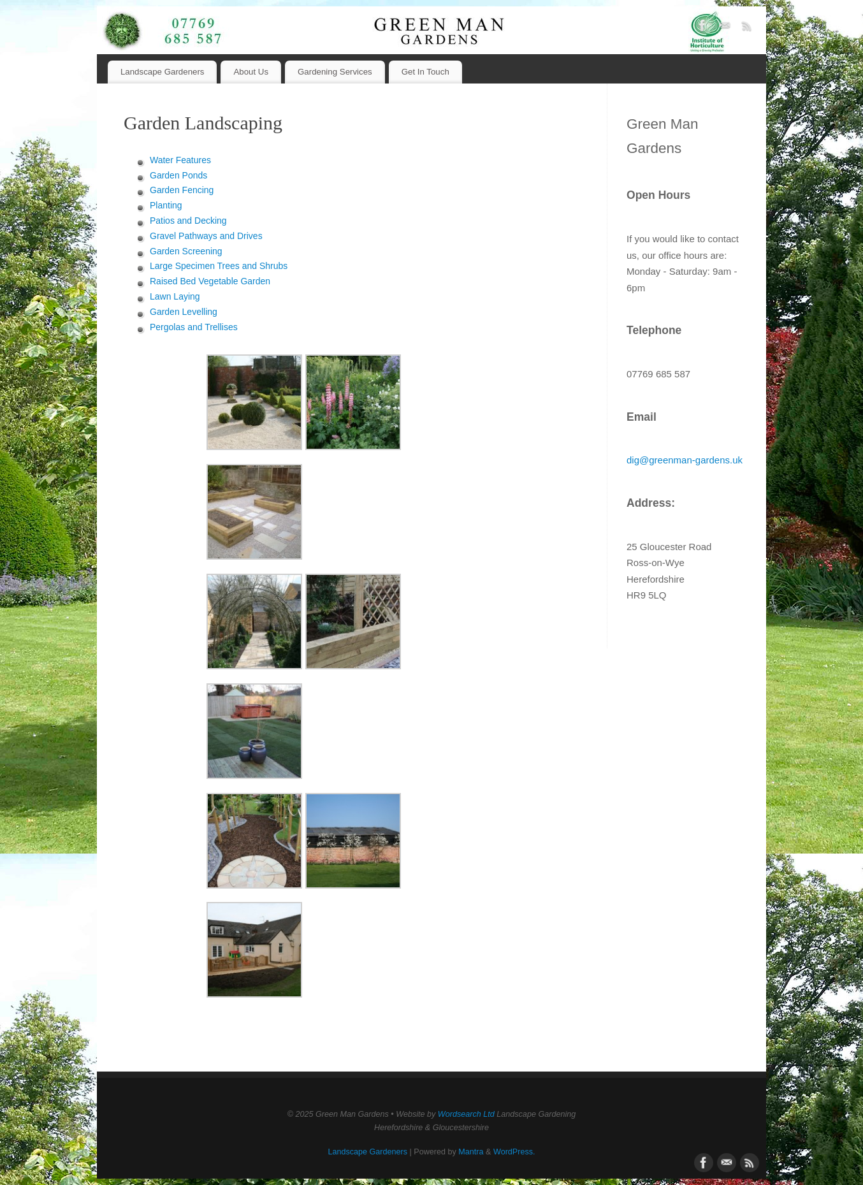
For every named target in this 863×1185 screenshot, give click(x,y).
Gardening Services (335, 71)
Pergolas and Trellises (194, 327)
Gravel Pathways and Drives (206, 236)
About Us (250, 71)
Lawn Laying (175, 296)
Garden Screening (186, 251)
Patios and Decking (188, 220)
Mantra (470, 1151)
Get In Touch (425, 71)
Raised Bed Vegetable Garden (210, 281)
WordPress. (514, 1151)
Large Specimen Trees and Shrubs (218, 266)
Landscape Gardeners (162, 71)
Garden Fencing (182, 190)
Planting (166, 205)
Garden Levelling (183, 312)
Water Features (180, 160)
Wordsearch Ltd (466, 1114)
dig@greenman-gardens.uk (685, 459)
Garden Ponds (178, 175)
